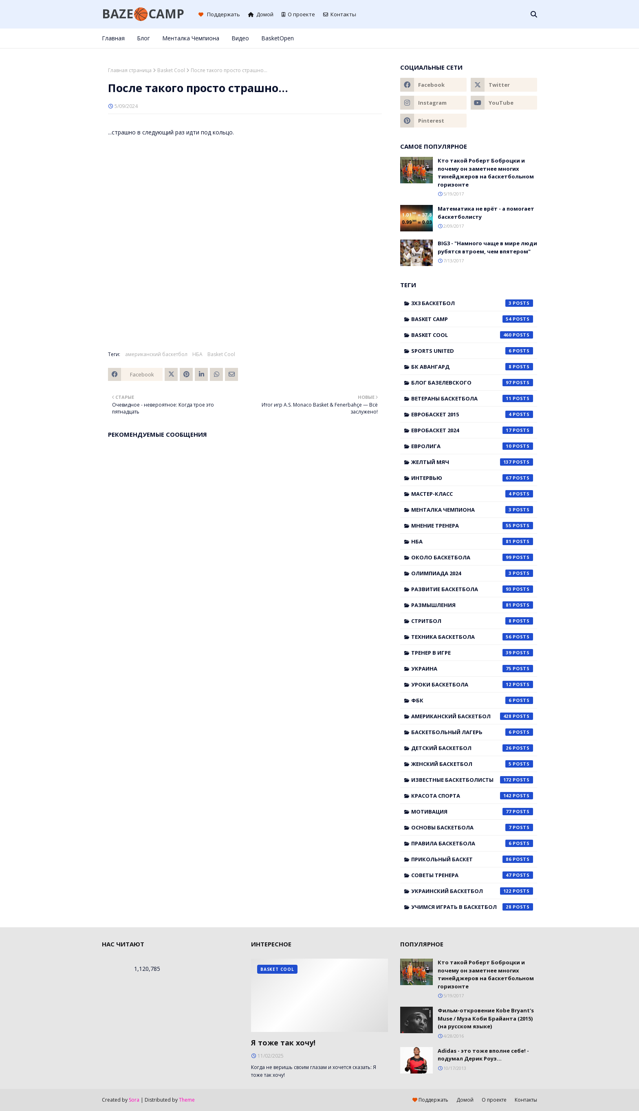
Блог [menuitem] (143, 38)
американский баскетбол (156, 354)
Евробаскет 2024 (472, 430)
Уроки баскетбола (472, 684)
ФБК (472, 700)
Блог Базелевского (472, 382)
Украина (472, 668)
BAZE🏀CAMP (143, 13)
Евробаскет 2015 (472, 414)
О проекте (298, 14)
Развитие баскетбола (472, 589)
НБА (197, 354)
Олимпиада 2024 (472, 573)
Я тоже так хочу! (283, 1042)
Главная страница (130, 70)
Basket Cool (171, 70)
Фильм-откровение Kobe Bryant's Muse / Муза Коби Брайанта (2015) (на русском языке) (486, 1018)
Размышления (472, 605)
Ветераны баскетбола (472, 398)
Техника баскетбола (472, 636)
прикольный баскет (472, 859)
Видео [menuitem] (240, 38)
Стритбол (472, 621)
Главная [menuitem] (113, 38)
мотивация (472, 811)
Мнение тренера (472, 525)
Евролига (472, 446)
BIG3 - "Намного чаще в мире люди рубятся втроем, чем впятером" (487, 247)
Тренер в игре (472, 652)
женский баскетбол (472, 764)
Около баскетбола (472, 557)
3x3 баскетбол (472, 303)
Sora (134, 1099)
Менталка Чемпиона (472, 509)
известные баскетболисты (472, 779)
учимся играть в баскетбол (472, 907)
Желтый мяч (472, 462)
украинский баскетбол (472, 891)
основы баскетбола (472, 827)
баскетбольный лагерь (472, 732)
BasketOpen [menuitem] (277, 38)
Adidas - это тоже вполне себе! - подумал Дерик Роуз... (483, 1055)
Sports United (472, 350)
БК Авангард (472, 366)
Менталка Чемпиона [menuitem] (190, 38)
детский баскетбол (472, 748)
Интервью (472, 478)
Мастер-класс (472, 493)
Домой (260, 14)
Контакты (339, 14)
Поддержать (219, 14)
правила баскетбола (472, 843)
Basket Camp (472, 319)
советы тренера (472, 875)
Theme (187, 1099)
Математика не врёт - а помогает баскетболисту (486, 212)
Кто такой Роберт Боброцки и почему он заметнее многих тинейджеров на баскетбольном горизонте (486, 172)
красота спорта (472, 795)
